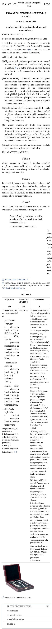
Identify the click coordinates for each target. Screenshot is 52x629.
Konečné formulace (15, 619)
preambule (12, 611)
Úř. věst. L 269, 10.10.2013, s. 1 (16, 280)
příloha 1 (11, 624)
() (29, 49)
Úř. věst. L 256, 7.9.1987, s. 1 (13, 288)
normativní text (14, 615)
